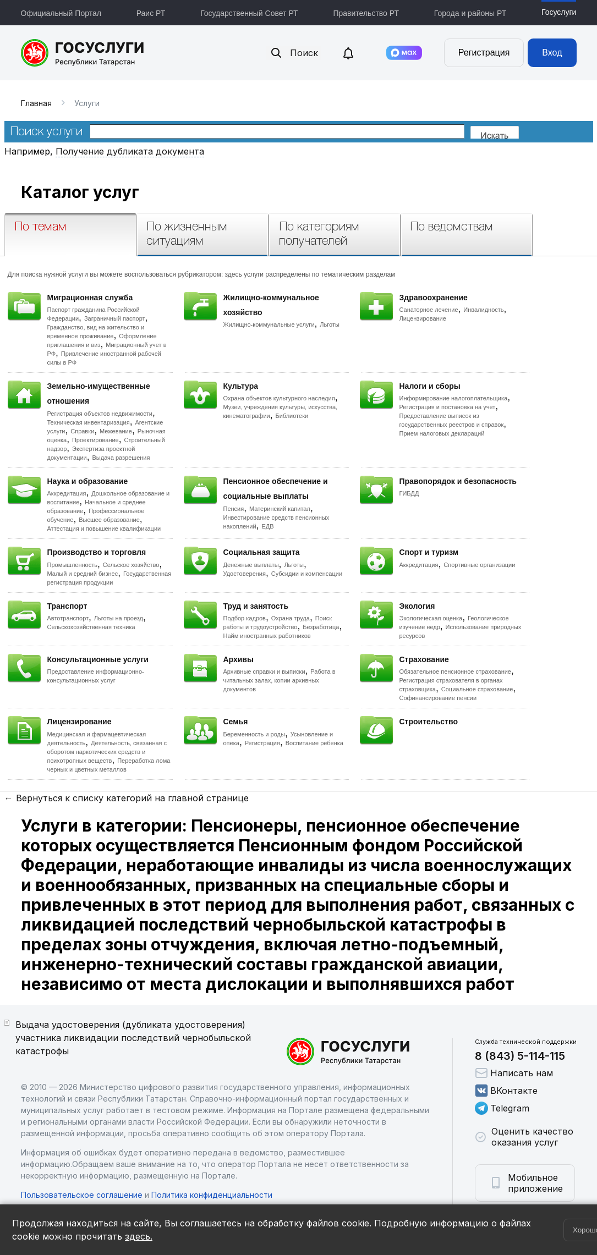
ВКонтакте (506, 1090)
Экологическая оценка (431, 618)
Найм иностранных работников (267, 635)
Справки (82, 431)
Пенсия (233, 508)
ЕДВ (267, 526)
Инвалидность (483, 309)
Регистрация (484, 52)
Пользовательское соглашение (82, 1194)
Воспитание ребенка (314, 743)
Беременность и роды (254, 734)
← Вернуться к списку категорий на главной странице (126, 797)
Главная (36, 103)
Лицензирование (422, 318)
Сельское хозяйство (131, 565)
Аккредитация (66, 493)
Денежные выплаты (251, 565)
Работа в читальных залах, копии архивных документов (279, 680)
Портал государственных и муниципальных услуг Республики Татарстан (83, 53)
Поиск (294, 52)
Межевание (116, 431)
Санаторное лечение (428, 309)
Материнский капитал (279, 508)
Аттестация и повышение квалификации (104, 528)
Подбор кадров (244, 618)
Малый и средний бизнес (82, 573)
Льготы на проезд (118, 618)
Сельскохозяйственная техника (91, 627)
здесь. (138, 1236)
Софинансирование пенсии (438, 698)
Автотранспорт (68, 618)
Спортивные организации (479, 565)
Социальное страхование (477, 689)
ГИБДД (409, 493)
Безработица (321, 627)
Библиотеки (292, 415)
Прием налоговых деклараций (442, 433)
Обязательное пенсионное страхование (455, 671)
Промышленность (72, 565)
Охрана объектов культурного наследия (279, 398)
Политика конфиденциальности (211, 1194)
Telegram (502, 1108)
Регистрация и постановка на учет (447, 407)
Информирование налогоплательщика (453, 398)
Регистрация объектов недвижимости (100, 413)
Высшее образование (109, 519)
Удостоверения (244, 573)
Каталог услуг (80, 192)
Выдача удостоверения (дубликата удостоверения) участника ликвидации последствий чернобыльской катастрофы (133, 1037)
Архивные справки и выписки (264, 671)
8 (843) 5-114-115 (520, 1056)
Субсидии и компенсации (306, 573)
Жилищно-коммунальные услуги (269, 324)
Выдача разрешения (121, 457)
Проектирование (95, 440)
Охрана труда (290, 618)
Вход (552, 52)
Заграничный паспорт (114, 318)
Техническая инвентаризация (88, 422)
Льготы (329, 324)
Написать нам (514, 1073)
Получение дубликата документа (130, 151)
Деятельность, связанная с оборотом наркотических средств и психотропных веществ (107, 752)
